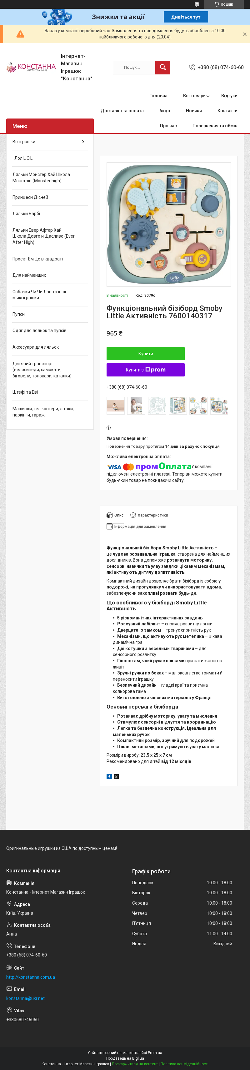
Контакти (228, 110)
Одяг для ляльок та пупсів (39, 330)
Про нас (168, 125)
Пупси (18, 314)
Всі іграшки (23, 141)
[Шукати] (162, 67)
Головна (158, 95)
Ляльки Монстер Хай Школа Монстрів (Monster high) (41, 177)
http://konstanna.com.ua (30, 977)
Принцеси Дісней (30, 197)
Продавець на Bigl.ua (125, 1058)
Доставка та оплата (122, 110)
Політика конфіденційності (184, 1064)
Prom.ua (155, 1053)
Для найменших (29, 275)
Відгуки (229, 95)
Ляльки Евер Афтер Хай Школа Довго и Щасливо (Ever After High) (43, 236)
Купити (145, 353)
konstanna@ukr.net (25, 998)
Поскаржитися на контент (135, 1064)
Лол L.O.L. (22, 158)
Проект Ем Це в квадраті (37, 258)
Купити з (146, 370)
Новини (194, 110)
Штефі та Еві (25, 392)
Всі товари (194, 95)
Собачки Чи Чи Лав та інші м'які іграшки (39, 294)
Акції (164, 110)
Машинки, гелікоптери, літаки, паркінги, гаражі (43, 411)
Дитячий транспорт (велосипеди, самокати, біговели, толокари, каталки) (42, 369)
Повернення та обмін (215, 125)
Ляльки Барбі (26, 213)
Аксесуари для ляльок (35, 347)
